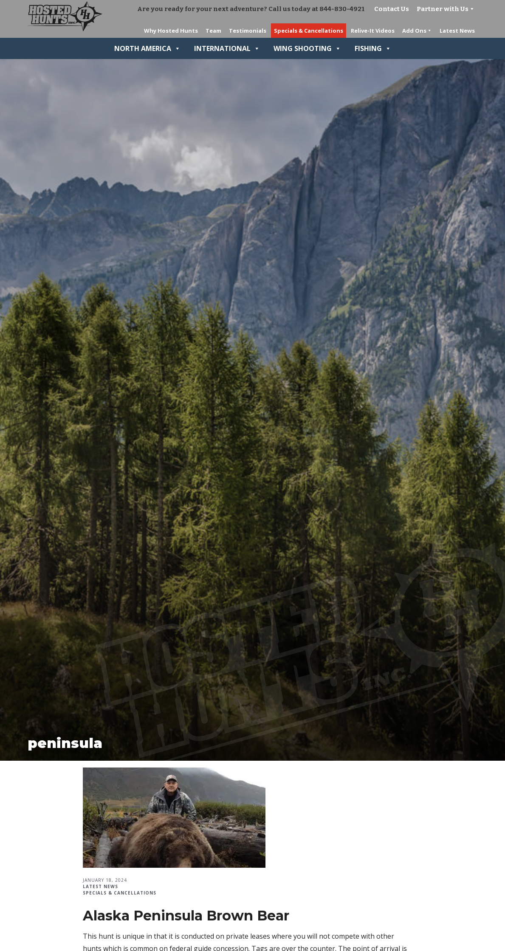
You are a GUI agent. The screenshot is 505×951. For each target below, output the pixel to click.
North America (147, 48)
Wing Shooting (307, 48)
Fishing (373, 48)
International (227, 48)
